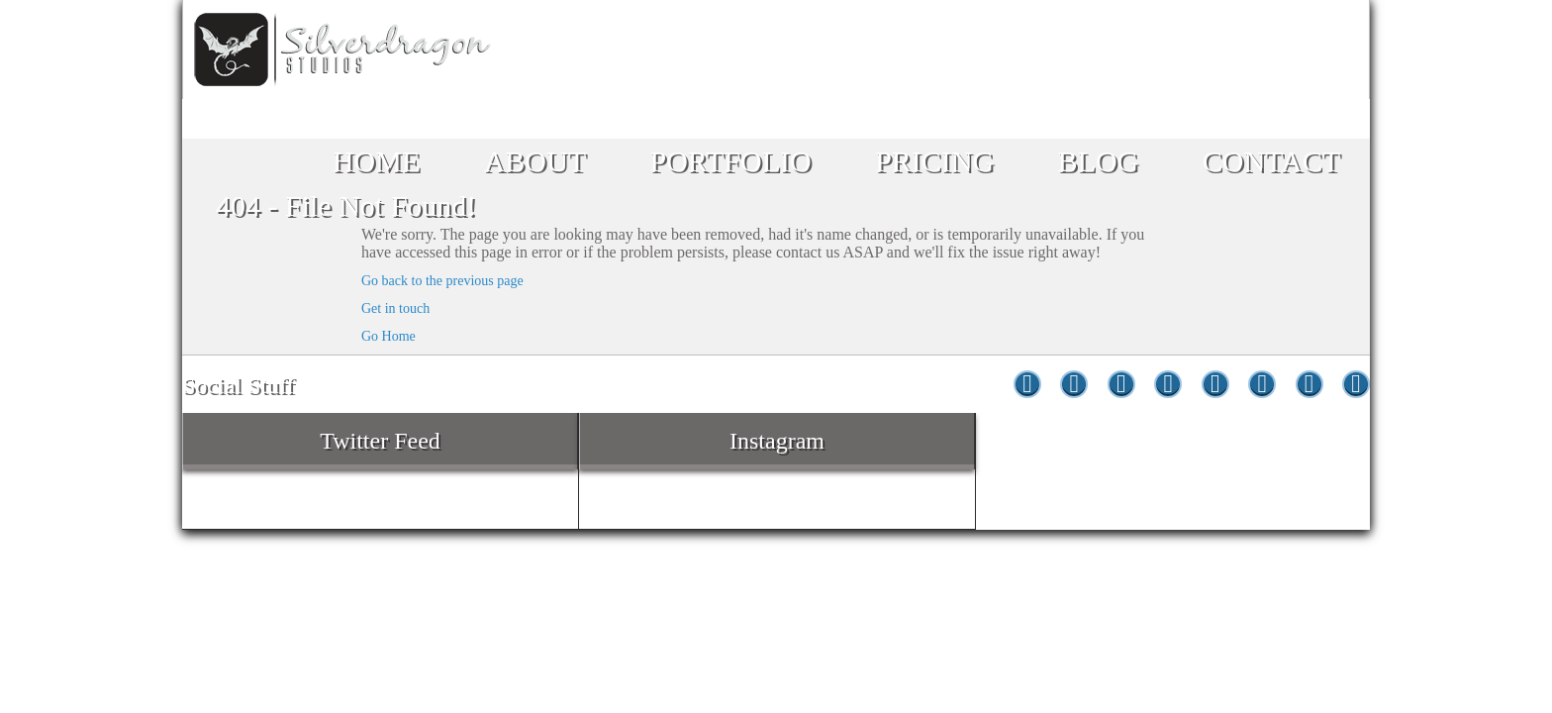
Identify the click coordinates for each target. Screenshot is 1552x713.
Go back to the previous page (442, 280)
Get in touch (395, 308)
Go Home (388, 336)
